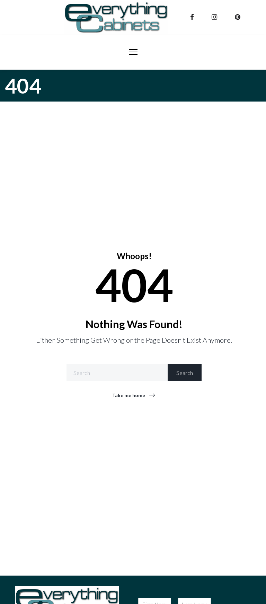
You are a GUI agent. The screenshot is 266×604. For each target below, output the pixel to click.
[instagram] (215, 17)
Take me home (128, 395)
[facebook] (193, 17)
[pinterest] (238, 17)
